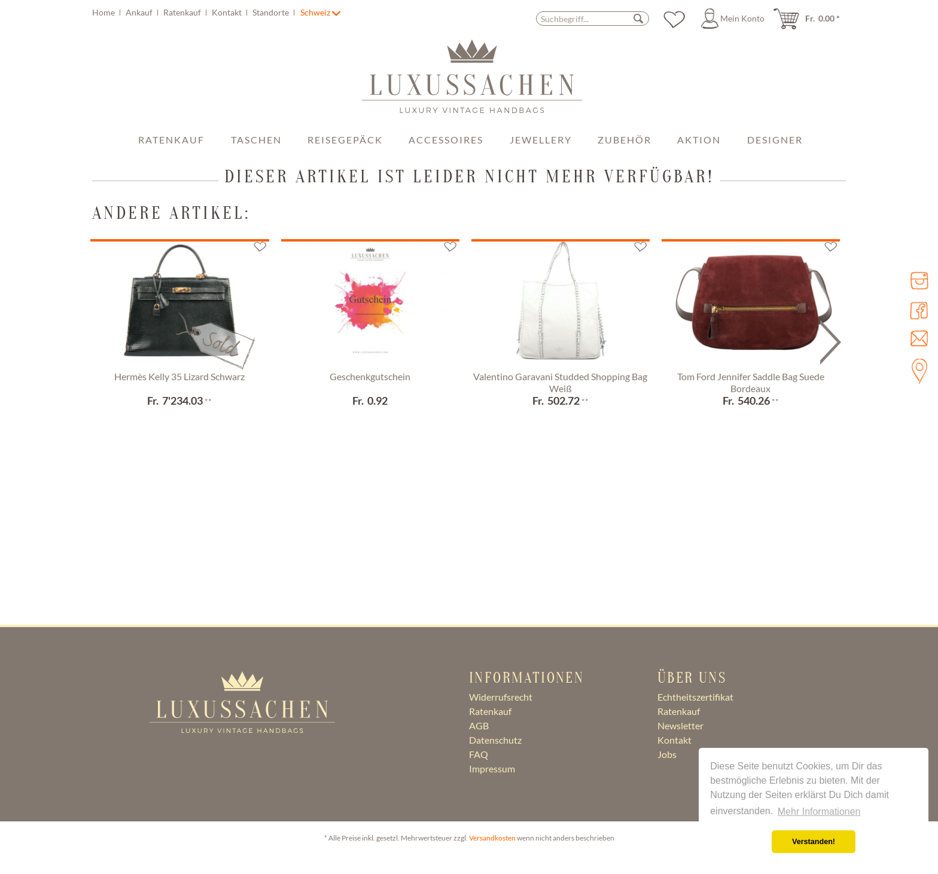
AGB (479, 725)
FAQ (478, 754)
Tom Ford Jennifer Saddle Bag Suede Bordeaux (750, 382)
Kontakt (227, 12)
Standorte (271, 12)
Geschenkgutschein (370, 376)
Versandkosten (492, 837)
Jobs (667, 754)
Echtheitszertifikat (695, 696)
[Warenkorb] (810, 18)
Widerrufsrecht (500, 696)
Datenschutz (495, 739)
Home (104, 12)
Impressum (492, 768)
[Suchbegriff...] (592, 18)
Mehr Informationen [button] (819, 811)
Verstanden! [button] (813, 842)
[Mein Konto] (734, 18)
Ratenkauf (183, 12)
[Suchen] (638, 18)
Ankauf (140, 12)
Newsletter (680, 725)
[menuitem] (195, 12)
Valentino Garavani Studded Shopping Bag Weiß (560, 382)
